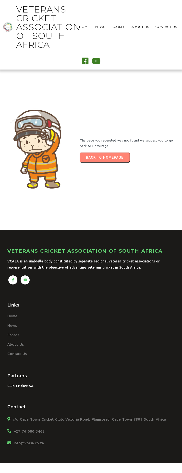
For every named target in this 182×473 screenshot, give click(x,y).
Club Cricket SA (20, 386)
